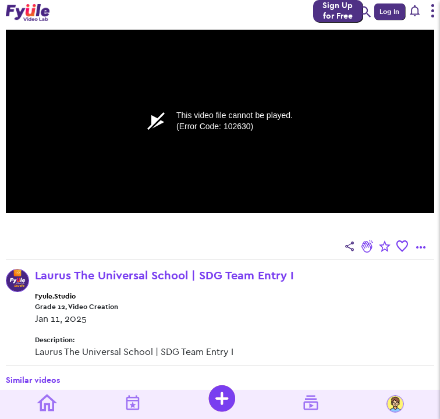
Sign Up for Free (337, 11)
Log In (389, 12)
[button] (415, 11)
